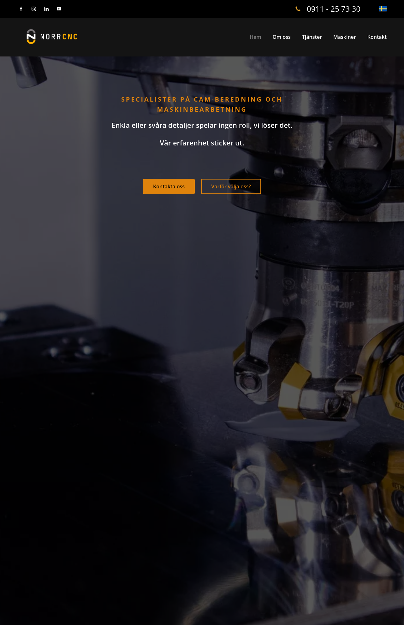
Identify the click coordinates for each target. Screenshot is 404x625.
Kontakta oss (169, 186)
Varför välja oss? (231, 186)
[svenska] (383, 9)
